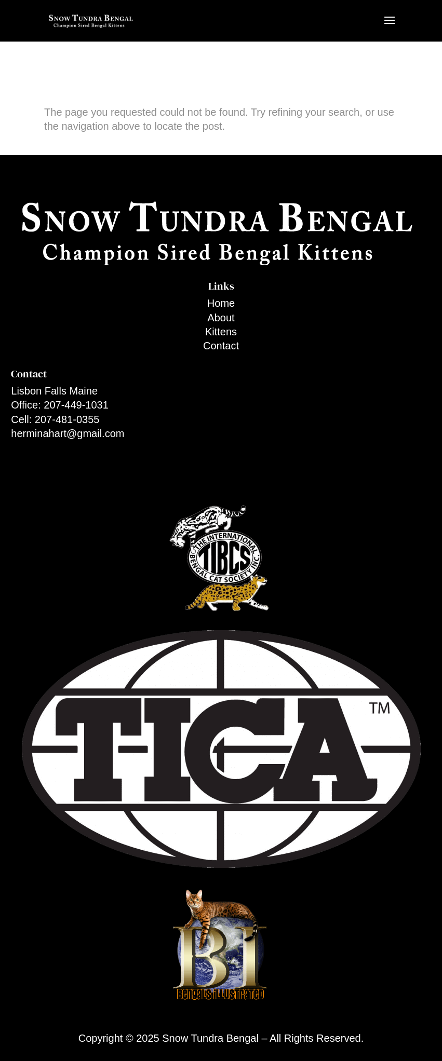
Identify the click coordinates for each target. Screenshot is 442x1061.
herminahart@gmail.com (67, 433)
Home (221, 303)
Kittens (221, 331)
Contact (221, 345)
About (220, 317)
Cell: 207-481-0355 (55, 419)
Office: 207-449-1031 (60, 405)
